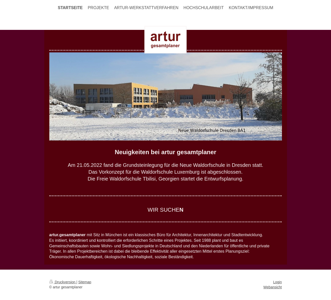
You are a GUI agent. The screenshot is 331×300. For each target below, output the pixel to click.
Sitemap (84, 282)
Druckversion (62, 282)
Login (277, 282)
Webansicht (272, 287)
